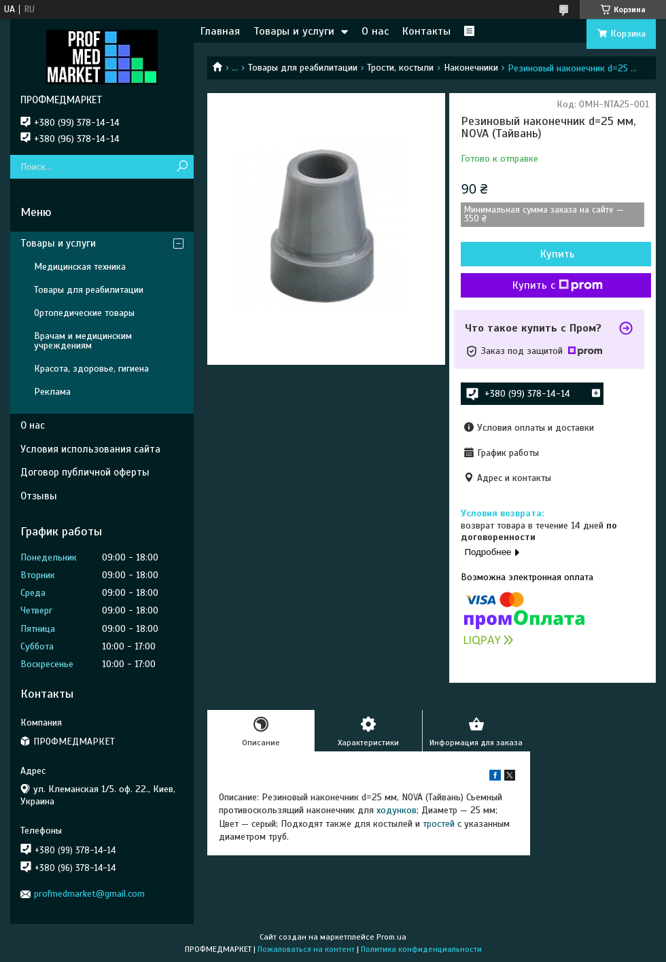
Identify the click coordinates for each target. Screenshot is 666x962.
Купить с (557, 285)
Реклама (52, 391)
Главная (220, 31)
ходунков (396, 810)
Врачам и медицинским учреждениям (83, 340)
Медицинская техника (80, 266)
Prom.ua (391, 937)
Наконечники (471, 67)
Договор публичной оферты (85, 472)
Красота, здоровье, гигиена (91, 368)
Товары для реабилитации (302, 67)
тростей (439, 824)
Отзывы (38, 496)
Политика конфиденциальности (421, 949)
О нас (375, 31)
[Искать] (182, 167)
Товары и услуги (293, 31)
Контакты (426, 31)
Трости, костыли (400, 67)
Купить (557, 254)
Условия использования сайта (90, 449)
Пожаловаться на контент (306, 949)
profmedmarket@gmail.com (89, 893)
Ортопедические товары (84, 313)
